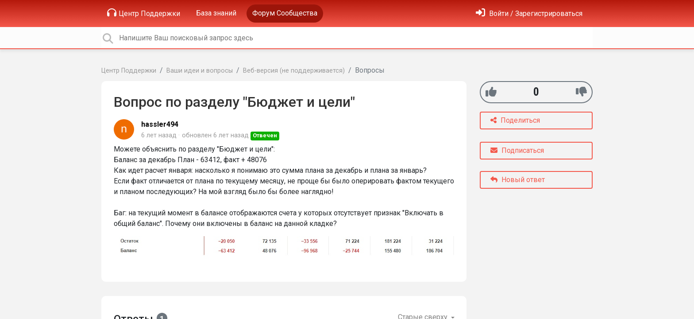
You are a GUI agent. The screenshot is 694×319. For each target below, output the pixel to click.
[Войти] (529, 13)
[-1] (581, 92)
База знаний (216, 13)
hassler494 (159, 124)
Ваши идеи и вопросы (199, 70)
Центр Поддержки (143, 13)
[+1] (491, 92)
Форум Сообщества (284, 13)
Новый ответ (517, 179)
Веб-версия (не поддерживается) (294, 70)
